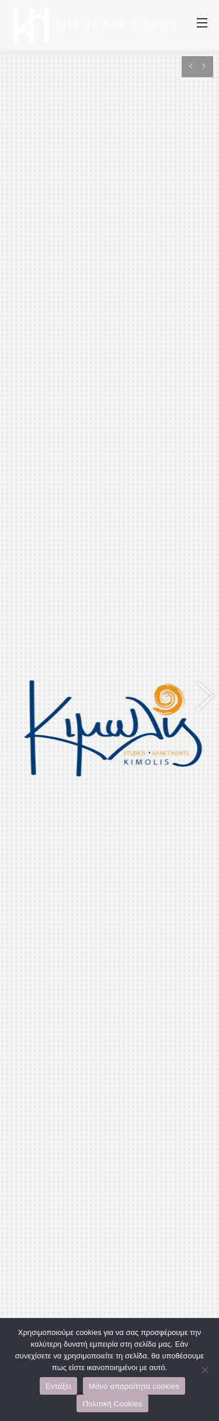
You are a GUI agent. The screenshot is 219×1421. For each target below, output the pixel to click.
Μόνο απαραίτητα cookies (134, 1386)
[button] (198, 478)
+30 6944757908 (136, 997)
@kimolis (152, 1014)
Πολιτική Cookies (112, 1403)
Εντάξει (58, 1386)
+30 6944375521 (63, 1014)
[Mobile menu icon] (202, 25)
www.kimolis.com (64, 965)
